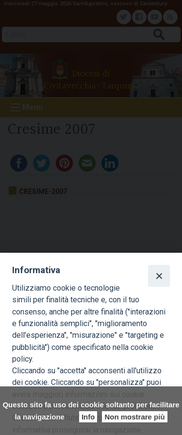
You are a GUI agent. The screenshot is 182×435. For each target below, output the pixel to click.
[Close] (158, 275)
